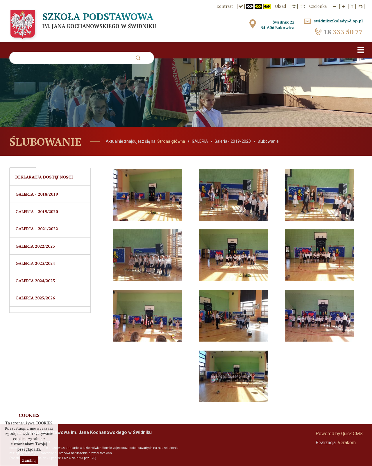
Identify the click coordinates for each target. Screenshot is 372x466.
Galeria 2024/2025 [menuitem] (35, 281)
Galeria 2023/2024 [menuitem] (35, 264)
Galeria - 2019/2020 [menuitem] (36, 212)
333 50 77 (343, 31)
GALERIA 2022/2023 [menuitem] (35, 246)
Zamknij (29, 460)
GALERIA (200, 141)
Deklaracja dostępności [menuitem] (44, 177)
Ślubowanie (268, 141)
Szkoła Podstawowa (99, 16)
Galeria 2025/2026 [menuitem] (35, 299)
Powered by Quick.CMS (339, 433)
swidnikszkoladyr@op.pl (337, 21)
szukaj (137, 59)
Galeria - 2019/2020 (232, 141)
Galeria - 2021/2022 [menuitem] (36, 229)
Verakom (347, 442)
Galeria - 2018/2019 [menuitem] (36, 194)
